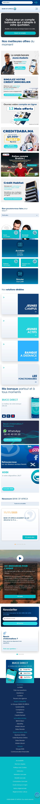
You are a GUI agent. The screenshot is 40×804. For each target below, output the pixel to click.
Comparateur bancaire (20, 781)
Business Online (20, 735)
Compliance (20, 710)
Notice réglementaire (20, 788)
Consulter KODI (8, 489)
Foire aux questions (10, 648)
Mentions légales (20, 764)
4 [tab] (20, 544)
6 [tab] (24, 544)
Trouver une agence (20, 698)
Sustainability (20, 707)
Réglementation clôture (20, 792)
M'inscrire (20, 623)
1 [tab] (15, 544)
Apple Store (25, 673)
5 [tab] (22, 544)
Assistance (20, 693)
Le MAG (20, 687)
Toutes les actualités (20, 503)
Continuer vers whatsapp (12, 439)
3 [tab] (21, 654)
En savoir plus (29, 537)
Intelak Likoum (20, 726)
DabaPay (20, 724)
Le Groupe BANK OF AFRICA (20, 704)
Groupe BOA (20, 749)
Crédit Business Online (20, 738)
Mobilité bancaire (20, 778)
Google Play (25, 669)
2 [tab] (17, 544)
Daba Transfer (20, 729)
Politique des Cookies (20, 767)
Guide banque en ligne (20, 785)
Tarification (20, 771)
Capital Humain (20, 715)
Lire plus (20, 596)
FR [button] (35, 3)
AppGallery (25, 677)
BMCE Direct (20, 721)
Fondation (20, 712)
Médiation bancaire (20, 774)
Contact (20, 696)
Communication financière (20, 752)
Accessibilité (19, 760)
